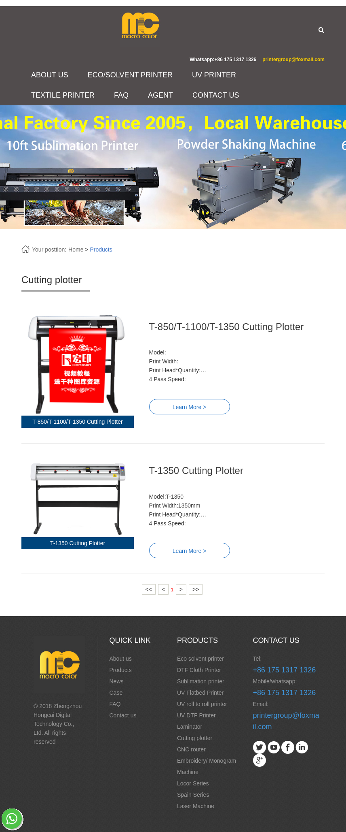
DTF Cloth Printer (199, 670)
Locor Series (193, 783)
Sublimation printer (200, 681)
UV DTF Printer (196, 715)
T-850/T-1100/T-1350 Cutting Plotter (226, 326)
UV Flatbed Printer (200, 692)
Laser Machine (195, 806)
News (117, 681)
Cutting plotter (194, 738)
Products (101, 249)
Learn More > (190, 407)
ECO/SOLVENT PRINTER (130, 75)
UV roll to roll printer (202, 704)
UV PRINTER (214, 75)
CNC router (191, 749)
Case (116, 692)
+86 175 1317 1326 (284, 670)
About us (121, 658)
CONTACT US (215, 95)
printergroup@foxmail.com (293, 59)
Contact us (123, 715)
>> (195, 589)
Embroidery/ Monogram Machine (206, 766)
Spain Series (193, 794)
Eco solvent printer (200, 658)
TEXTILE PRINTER (63, 95)
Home (75, 249)
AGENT (160, 95)
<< (149, 589)
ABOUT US (49, 75)
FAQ (121, 95)
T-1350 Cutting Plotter (196, 470)
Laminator (189, 726)
